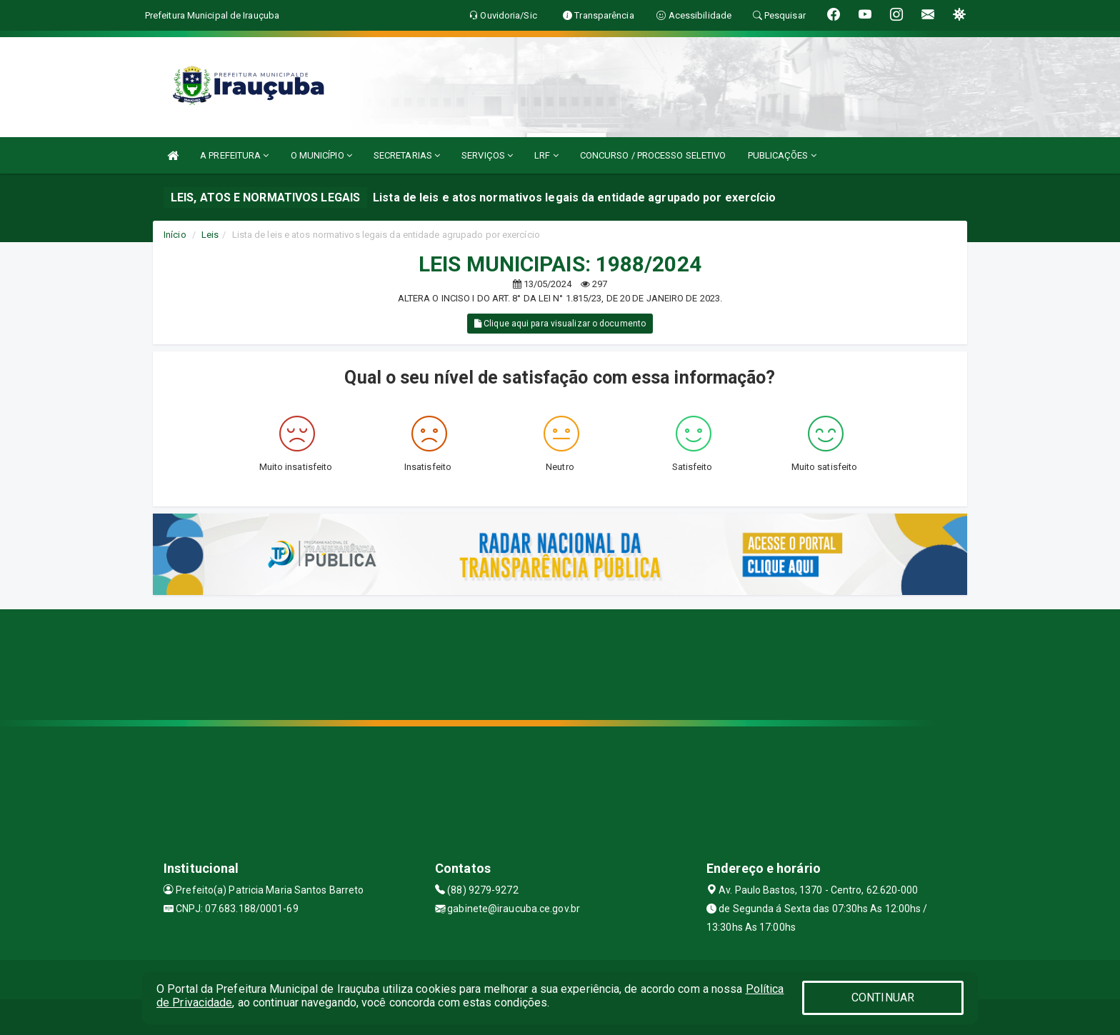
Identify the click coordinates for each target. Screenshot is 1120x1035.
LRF (546, 155)
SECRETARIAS (407, 155)
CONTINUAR (882, 997)
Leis (210, 234)
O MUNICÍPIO (321, 155)
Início (175, 234)
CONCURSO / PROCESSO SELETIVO (653, 155)
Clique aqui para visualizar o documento (560, 324)
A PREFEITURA (234, 155)
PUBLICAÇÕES (782, 155)
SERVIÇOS (487, 155)
